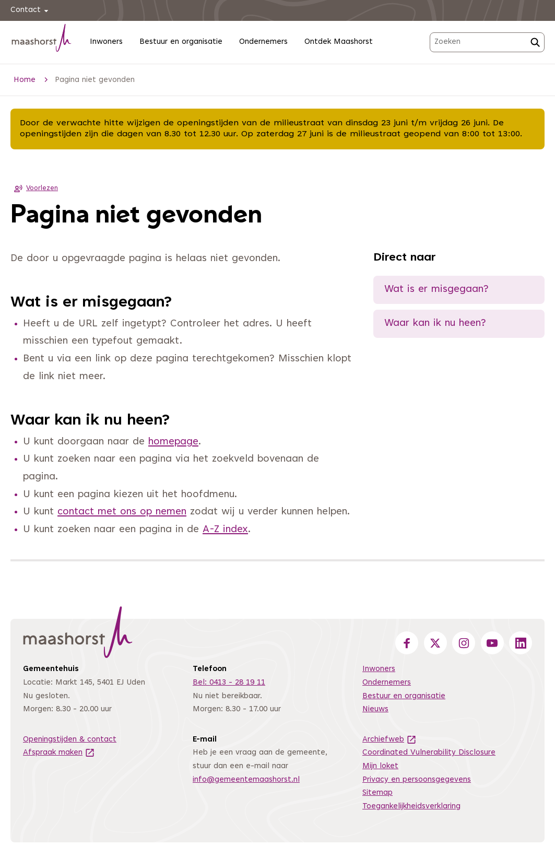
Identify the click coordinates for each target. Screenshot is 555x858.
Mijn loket (380, 766)
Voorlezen (34, 188)
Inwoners (106, 42)
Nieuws (375, 709)
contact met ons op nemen (121, 512)
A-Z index (225, 530)
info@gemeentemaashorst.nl (246, 780)
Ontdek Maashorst (338, 42)
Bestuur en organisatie (180, 42)
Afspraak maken (59, 753)
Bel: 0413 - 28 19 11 (229, 683)
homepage (173, 442)
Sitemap (377, 793)
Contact (31, 10)
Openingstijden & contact (69, 740)
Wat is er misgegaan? (436, 290)
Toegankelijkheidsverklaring (411, 806)
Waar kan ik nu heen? (435, 323)
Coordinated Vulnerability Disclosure (428, 753)
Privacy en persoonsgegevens (416, 780)
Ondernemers (263, 42)
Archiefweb (389, 740)
